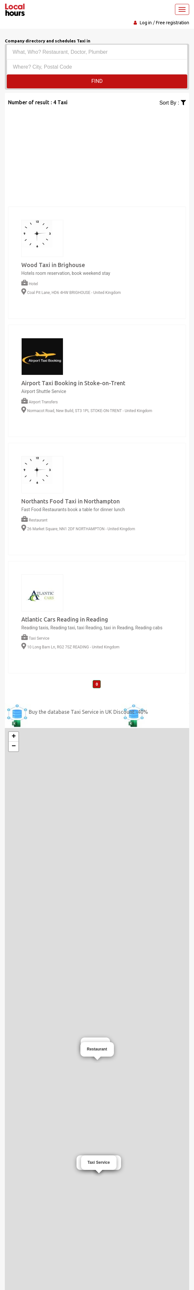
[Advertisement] (97, 152)
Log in (146, 22)
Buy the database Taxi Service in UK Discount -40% (88, 712)
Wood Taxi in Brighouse (53, 265)
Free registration (172, 22)
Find (97, 81)
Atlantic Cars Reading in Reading (64, 619)
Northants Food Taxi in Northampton (70, 501)
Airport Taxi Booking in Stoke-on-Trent (73, 383)
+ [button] (14, 737)
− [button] (14, 746)
